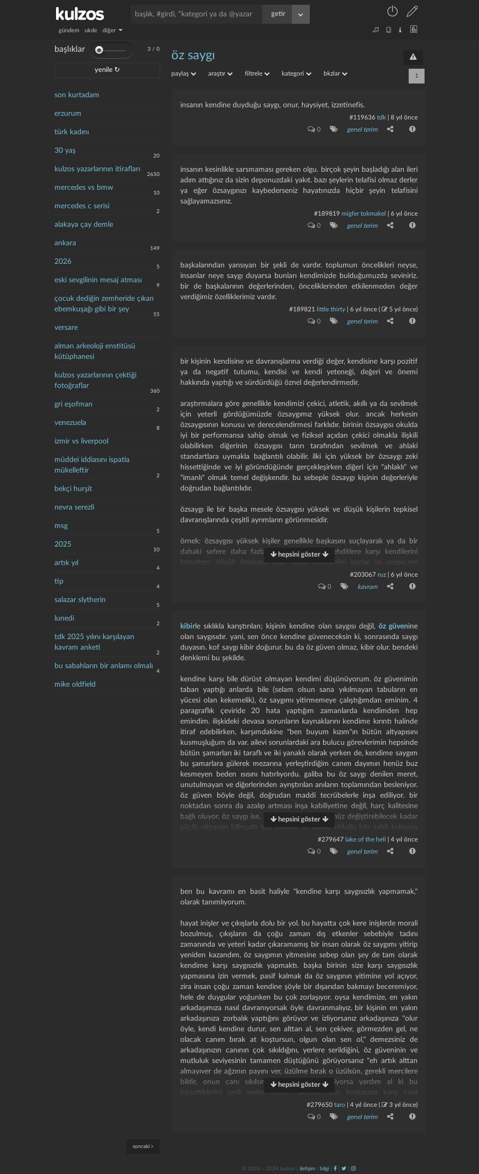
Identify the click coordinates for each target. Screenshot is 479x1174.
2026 (62, 261)
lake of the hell (365, 838)
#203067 (363, 573)
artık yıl (66, 563)
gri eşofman (73, 404)
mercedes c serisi (81, 206)
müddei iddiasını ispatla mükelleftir (92, 465)
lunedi (64, 618)
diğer (113, 30)
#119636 (362, 117)
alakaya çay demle (83, 224)
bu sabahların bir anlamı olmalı (103, 666)
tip (58, 581)
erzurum (67, 113)
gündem (69, 30)
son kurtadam (76, 95)
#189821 (302, 309)
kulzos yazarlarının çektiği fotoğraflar (95, 381)
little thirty (331, 309)
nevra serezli (74, 507)
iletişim (307, 1167)
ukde (91, 30)
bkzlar (335, 73)
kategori (296, 73)
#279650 (320, 1103)
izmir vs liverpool (81, 441)
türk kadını (71, 132)
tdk (381, 117)
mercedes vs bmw (83, 187)
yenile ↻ (107, 70)
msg (61, 526)
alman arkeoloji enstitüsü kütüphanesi (94, 351)
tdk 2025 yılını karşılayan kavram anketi (94, 642)
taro (339, 1103)
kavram (367, 586)
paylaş (183, 73)
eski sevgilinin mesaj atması (98, 280)
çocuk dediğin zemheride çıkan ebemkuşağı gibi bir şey (104, 304)
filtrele (257, 73)
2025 (62, 544)
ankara (65, 243)
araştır (220, 73)
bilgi (324, 1167)
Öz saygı (193, 55)
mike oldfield (75, 684)
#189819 (327, 213)
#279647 (331, 838)
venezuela (70, 423)
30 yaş (65, 150)
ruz (381, 573)
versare (66, 327)
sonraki (143, 1146)
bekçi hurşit (73, 489)
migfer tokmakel (364, 213)
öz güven (393, 625)
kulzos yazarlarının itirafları (97, 169)
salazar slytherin (80, 600)
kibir (187, 625)
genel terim (362, 129)
